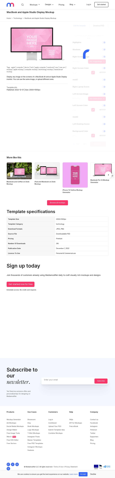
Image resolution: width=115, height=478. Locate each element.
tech (32, 67)
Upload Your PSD (54, 426)
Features (31, 450)
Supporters (94, 437)
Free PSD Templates (35, 443)
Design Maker (12, 430)
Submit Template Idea (56, 430)
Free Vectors (11, 443)
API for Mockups (75, 423)
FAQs (71, 419)
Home (9, 18)
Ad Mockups (11, 423)
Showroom (32, 419)
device (26, 67)
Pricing (61, 5)
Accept (83, 474)
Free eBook (73, 426)
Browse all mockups (57, 203)
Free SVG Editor (12, 440)
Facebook (94, 423)
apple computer (40, 67)
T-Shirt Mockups (34, 433)
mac (56, 67)
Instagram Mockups (35, 447)
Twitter (92, 433)
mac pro (62, 67)
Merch (11, 437)
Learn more (73, 474)
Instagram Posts (34, 437)
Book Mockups (33, 426)
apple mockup (18, 69)
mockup (9, 69)
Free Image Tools (13, 433)
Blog (71, 4)
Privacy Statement (71, 467)
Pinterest (93, 430)
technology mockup (46, 69)
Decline (93, 474)
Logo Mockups (33, 430)
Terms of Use (58, 467)
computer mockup (31, 69)
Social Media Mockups (15, 426)
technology (17, 18)
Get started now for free (21, 284)
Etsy (29, 423)
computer (19, 67)
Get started (101, 4)
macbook (50, 67)
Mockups (34, 5)
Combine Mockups (55, 433)
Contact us (94, 419)
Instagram (94, 426)
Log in (88, 4)
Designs (48, 4)
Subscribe (101, 381)
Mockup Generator (14, 419)
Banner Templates (34, 440)
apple (13, 67)
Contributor (52, 423)
